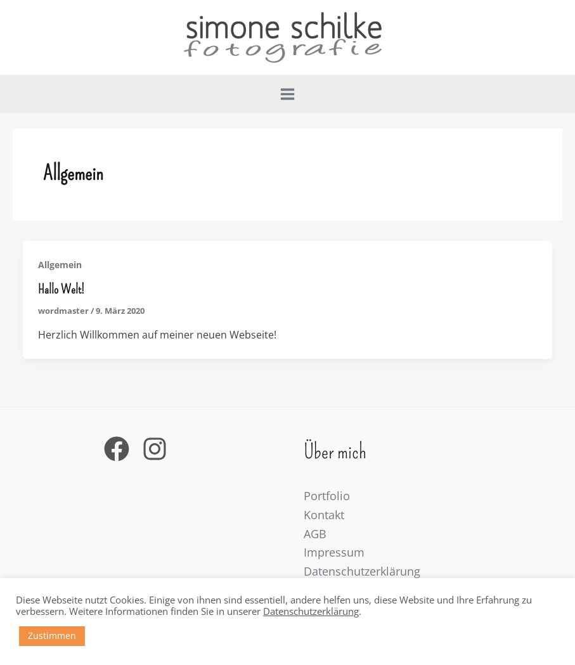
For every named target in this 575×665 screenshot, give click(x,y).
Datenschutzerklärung (362, 571)
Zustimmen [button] (52, 635)
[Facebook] (116, 449)
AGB (315, 533)
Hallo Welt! (61, 289)
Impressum (334, 552)
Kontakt (324, 514)
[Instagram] (154, 449)
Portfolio (327, 495)
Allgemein (60, 265)
